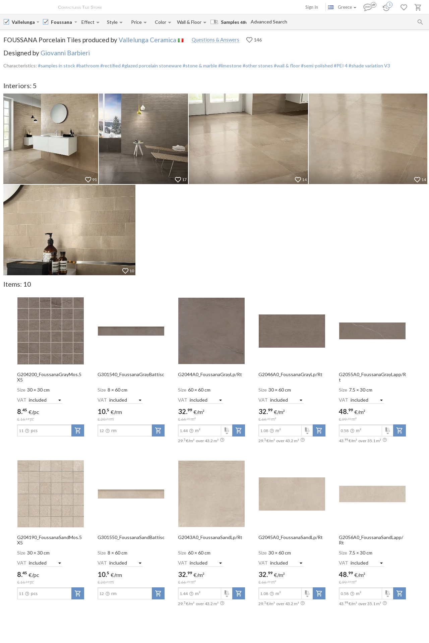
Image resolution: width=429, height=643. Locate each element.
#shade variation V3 (369, 65)
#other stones (257, 65)
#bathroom (87, 65)
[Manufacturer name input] (23, 22)
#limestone (229, 65)
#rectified (110, 65)
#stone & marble (199, 65)
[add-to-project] (77, 430)
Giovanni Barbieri (65, 53)
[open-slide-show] (50, 330)
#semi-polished (316, 65)
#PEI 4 (341, 65)
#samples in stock (56, 65)
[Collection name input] (62, 22)
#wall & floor (286, 65)
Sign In (311, 7)
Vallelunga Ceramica (147, 40)
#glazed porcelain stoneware (151, 65)
